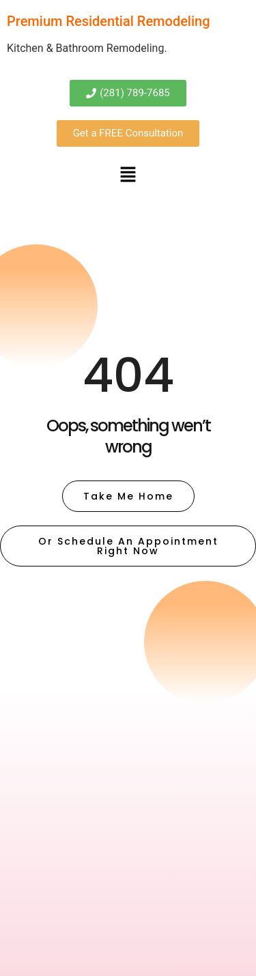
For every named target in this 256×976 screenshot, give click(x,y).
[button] (127, 175)
